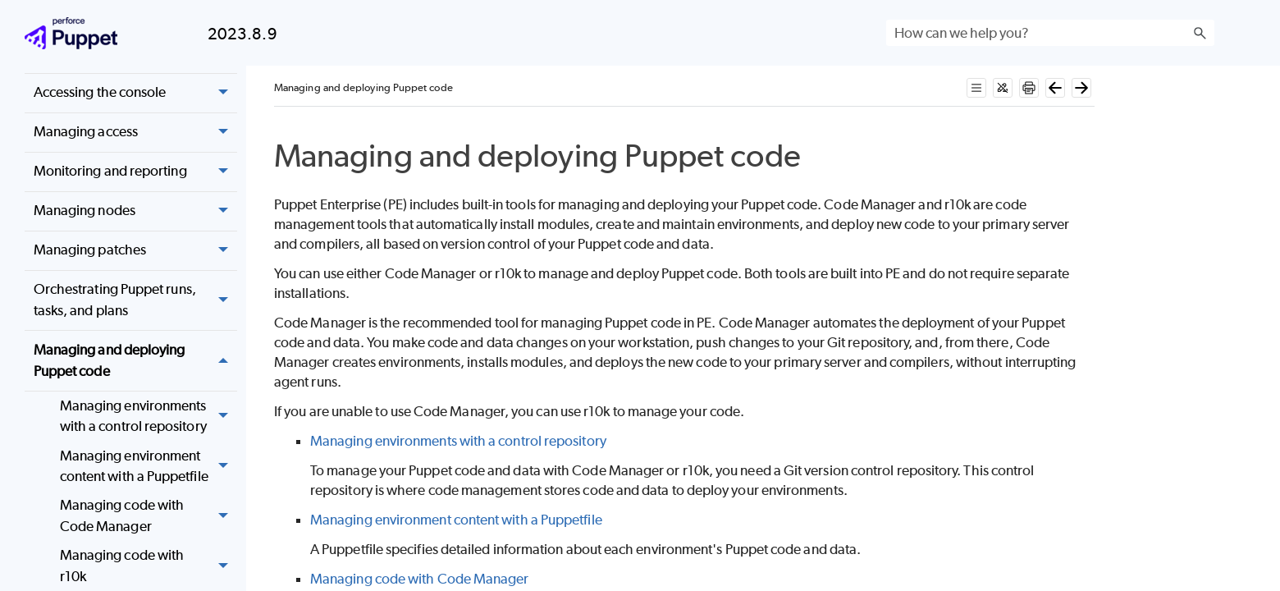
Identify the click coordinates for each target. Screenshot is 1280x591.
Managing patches (135, 250)
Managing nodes (135, 211)
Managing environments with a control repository (148, 417)
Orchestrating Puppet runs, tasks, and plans (135, 301)
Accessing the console (135, 93)
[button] (1199, 33)
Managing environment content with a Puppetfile (148, 467)
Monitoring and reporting (135, 172)
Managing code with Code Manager (148, 517)
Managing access (135, 132)
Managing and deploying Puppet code (135, 361)
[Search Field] (1050, 33)
